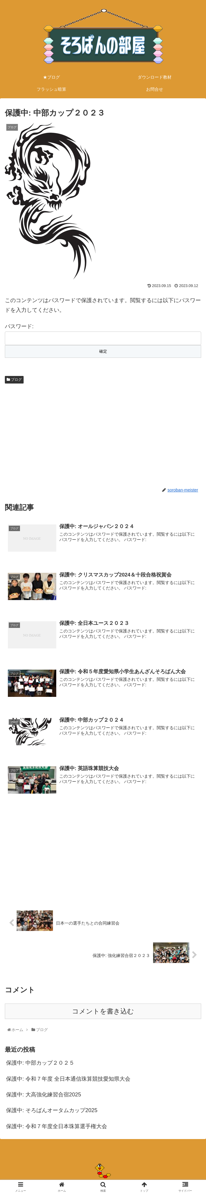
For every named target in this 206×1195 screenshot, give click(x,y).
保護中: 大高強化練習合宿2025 (43, 1095)
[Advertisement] (103, 434)
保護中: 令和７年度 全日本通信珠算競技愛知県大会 (68, 1079)
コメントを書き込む (103, 1012)
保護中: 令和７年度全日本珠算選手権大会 (56, 1127)
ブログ (14, 379)
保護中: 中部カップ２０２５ (40, 1063)
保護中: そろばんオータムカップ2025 (51, 1111)
